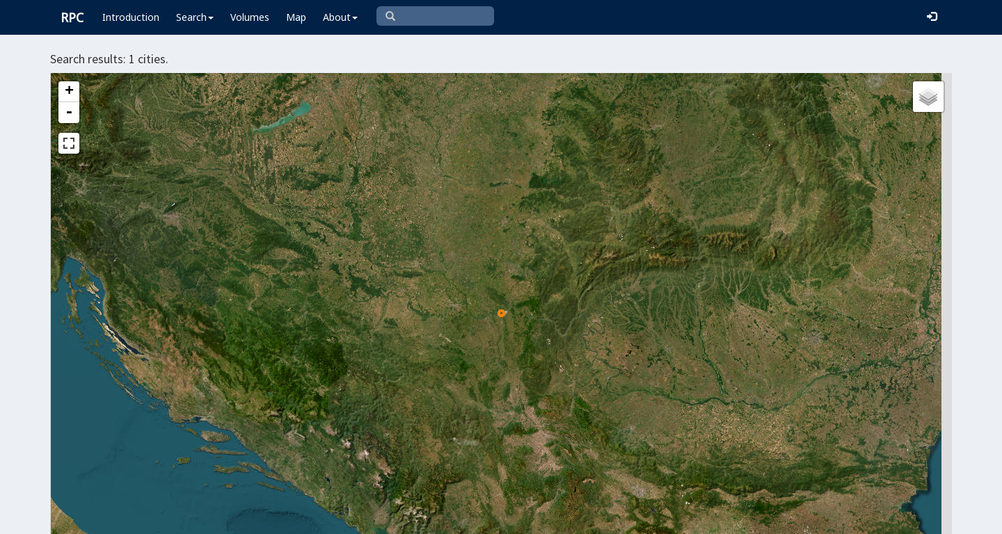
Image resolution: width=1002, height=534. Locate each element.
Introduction (130, 17)
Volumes (249, 17)
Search (195, 17)
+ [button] (69, 91)
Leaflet (451, 517)
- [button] (69, 112)
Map (296, 17)
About (340, 17)
